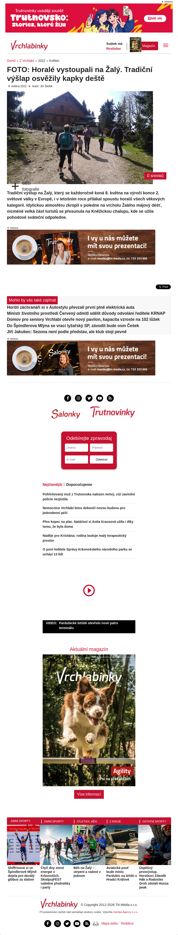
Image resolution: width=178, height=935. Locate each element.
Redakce (127, 923)
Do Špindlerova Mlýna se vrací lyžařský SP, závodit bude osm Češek (73, 325)
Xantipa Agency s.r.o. (125, 912)
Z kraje (115, 821)
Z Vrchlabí (26, 61)
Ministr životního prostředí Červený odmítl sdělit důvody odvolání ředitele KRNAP (86, 313)
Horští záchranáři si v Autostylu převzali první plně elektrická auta (70, 307)
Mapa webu (109, 923)
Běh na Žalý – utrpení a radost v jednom (87, 872)
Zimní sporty (20, 821)
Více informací (89, 794)
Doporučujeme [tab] (79, 485)
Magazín (148, 46)
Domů (11, 61)
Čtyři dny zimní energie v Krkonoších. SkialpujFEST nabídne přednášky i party (55, 877)
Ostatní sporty (154, 821)
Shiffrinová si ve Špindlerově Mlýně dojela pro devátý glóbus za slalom (22, 873)
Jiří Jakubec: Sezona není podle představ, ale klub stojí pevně (67, 331)
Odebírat (101, 459)
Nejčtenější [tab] (52, 485)
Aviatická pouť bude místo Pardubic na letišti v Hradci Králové (121, 873)
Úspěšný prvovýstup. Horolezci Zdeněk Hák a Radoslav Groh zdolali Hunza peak (153, 877)
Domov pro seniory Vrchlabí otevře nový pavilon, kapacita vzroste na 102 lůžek (83, 319)
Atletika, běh (87, 821)
